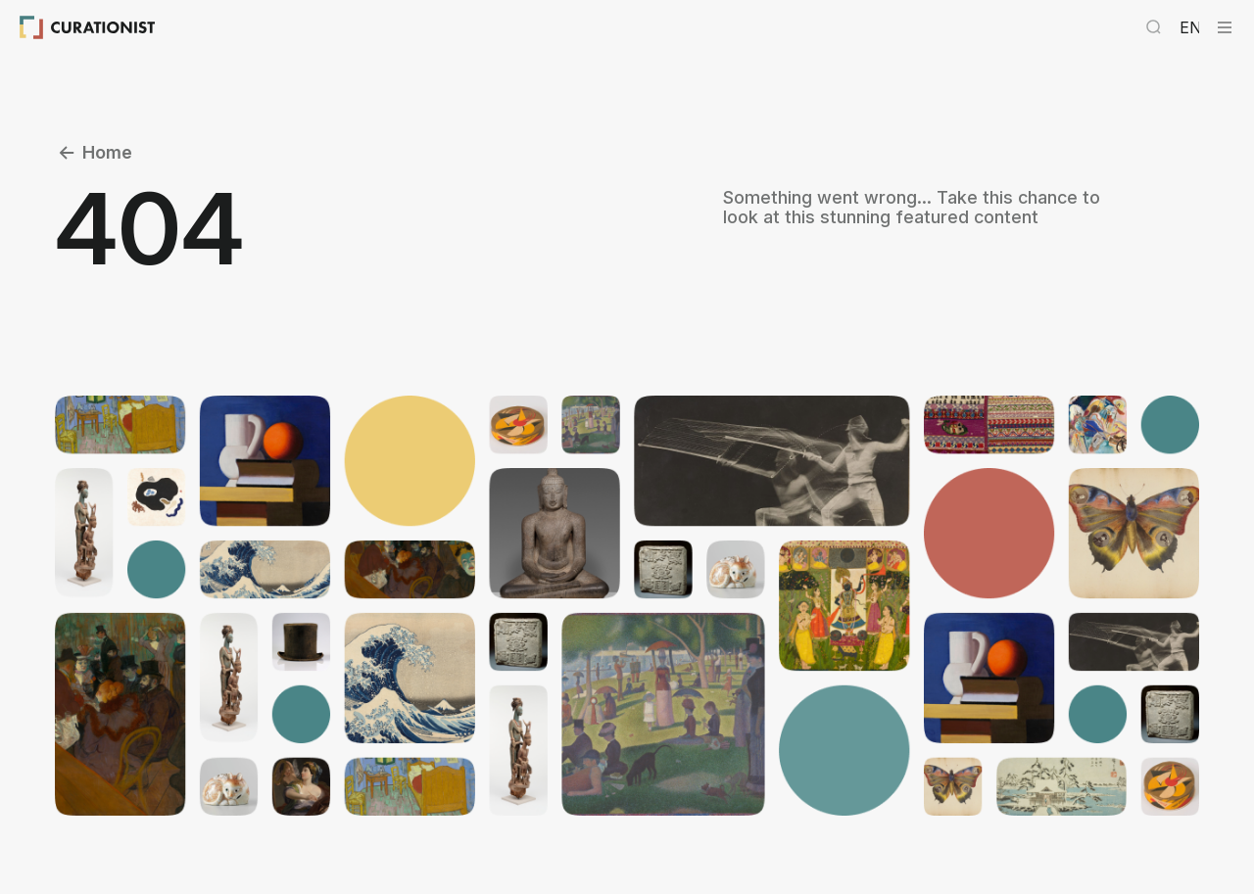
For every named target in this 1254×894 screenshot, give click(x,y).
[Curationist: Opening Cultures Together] (88, 27)
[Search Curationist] (1154, 27)
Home (93, 153)
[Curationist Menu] (1224, 27)
